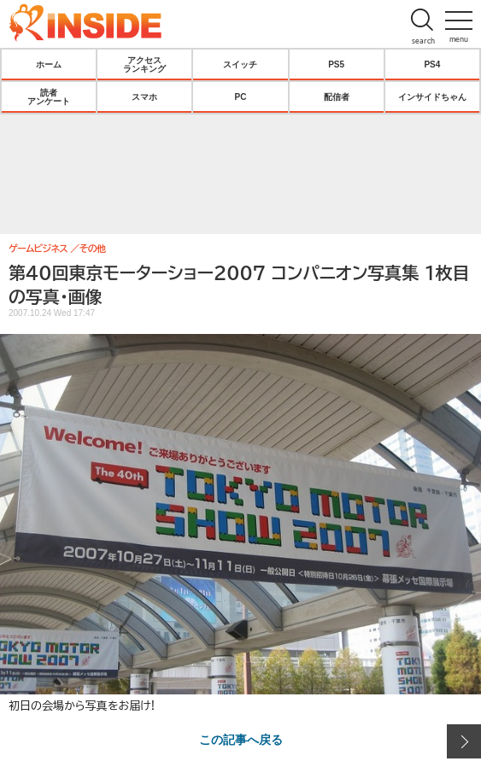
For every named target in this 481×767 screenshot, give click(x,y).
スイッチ (240, 64)
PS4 (432, 64)
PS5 (336, 64)
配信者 (336, 96)
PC (241, 96)
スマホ (144, 96)
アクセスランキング (144, 64)
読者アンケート (48, 96)
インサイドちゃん (432, 96)
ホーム (49, 64)
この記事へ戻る (241, 739)
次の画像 (464, 741)
